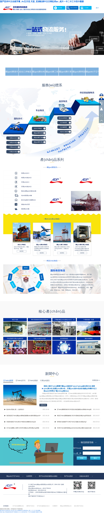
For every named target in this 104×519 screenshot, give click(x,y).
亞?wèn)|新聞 (8, 380)
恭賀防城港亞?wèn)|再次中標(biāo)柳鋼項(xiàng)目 (21, 421)
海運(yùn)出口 (14, 138)
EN (97, 8)
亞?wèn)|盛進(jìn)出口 (43, 506)
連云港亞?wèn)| (78, 506)
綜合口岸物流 (25, 71)
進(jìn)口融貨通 (64, 131)
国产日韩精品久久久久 (16, 512)
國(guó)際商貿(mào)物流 (78, 75)
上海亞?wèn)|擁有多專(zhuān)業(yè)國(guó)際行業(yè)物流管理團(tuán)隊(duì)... (82, 248)
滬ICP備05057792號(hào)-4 (36, 496)
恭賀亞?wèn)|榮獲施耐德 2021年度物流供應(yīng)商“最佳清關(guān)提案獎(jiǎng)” (74, 417)
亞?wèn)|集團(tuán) (18, 506)
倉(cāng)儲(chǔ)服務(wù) (28, 200)
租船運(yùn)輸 (25, 209)
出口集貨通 (63, 122)
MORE (22, 251)
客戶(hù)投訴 (68, 476)
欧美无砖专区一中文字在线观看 (28, 512)
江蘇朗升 (55, 506)
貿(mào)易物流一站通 (65, 118)
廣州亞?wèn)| (30, 506)
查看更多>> (96, 380)
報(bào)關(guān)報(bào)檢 (28, 191)
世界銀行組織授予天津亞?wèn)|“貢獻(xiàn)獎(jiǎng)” (72, 421)
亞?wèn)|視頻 (33, 380)
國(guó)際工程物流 (52, 75)
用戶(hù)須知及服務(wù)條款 (48, 476)
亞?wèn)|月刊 (20, 380)
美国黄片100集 (39, 512)
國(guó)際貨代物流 (11, 75)
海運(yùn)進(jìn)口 (15, 142)
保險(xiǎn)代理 (25, 204)
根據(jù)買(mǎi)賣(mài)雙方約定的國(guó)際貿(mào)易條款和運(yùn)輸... (41, 248)
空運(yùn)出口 (14, 147)
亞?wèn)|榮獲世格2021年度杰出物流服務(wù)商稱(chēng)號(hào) (74, 410)
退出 (95, 458)
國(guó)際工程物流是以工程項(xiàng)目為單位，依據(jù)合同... (62, 248)
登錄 (81, 458)
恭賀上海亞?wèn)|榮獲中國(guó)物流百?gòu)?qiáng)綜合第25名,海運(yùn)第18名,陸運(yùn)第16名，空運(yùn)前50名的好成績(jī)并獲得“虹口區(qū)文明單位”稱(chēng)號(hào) (70, 388)
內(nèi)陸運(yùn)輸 (26, 195)
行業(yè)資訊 (45, 380)
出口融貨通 (63, 127)
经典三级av (2, 512)
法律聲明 (29, 476)
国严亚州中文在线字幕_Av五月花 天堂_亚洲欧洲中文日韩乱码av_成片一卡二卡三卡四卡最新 (42, 1)
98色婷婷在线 (8, 512)
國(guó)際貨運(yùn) (65, 506)
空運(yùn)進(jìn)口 (15, 151)
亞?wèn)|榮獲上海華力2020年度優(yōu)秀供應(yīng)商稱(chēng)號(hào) (22, 429)
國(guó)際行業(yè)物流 (65, 75)
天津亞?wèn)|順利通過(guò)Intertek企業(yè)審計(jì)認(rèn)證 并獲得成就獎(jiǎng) (74, 429)
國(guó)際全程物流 (38, 75)
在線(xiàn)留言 (84, 476)
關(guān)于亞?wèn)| (92, 75)
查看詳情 (43, 405)
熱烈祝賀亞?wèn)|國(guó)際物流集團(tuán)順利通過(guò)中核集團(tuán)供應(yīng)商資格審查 (23, 417)
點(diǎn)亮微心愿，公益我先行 (15, 409)
